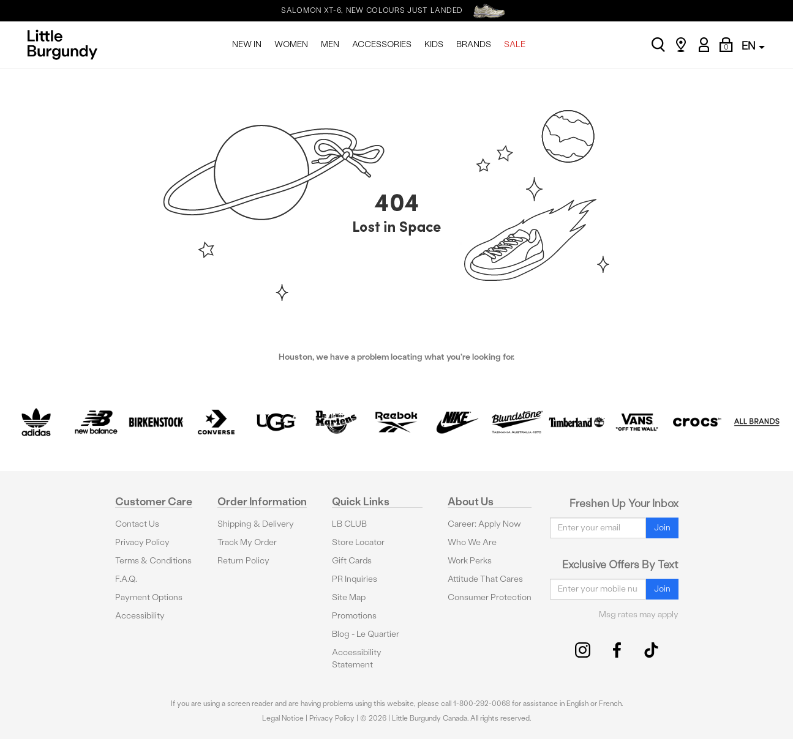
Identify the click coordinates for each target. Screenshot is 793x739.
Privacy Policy (142, 542)
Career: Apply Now (484, 524)
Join (662, 527)
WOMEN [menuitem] (291, 44)
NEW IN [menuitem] (246, 44)
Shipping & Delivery (255, 524)
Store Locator (358, 542)
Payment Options (148, 597)
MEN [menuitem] (330, 44)
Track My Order (247, 542)
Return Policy (243, 560)
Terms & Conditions (153, 560)
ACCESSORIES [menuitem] (382, 44)
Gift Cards (352, 560)
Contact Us (137, 524)
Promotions (354, 616)
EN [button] (753, 45)
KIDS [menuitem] (433, 44)
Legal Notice (283, 718)
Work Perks (470, 560)
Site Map (349, 597)
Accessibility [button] (140, 616)
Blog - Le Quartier (365, 634)
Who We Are (472, 542)
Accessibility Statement (356, 658)
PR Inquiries (354, 579)
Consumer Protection (490, 597)
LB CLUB (349, 524)
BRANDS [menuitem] (473, 44)
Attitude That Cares (485, 579)
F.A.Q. (126, 579)
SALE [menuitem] (514, 44)
